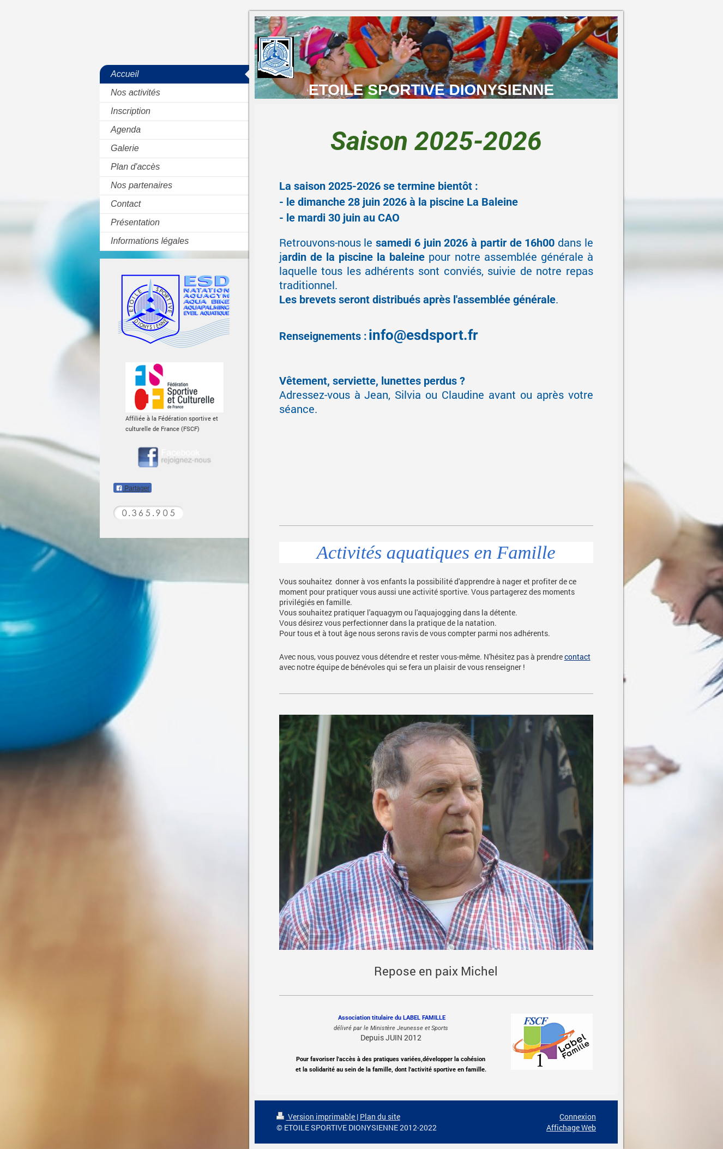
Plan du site (380, 1116)
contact (577, 656)
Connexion (577, 1116)
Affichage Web (571, 1127)
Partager (132, 488)
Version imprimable (316, 1116)
